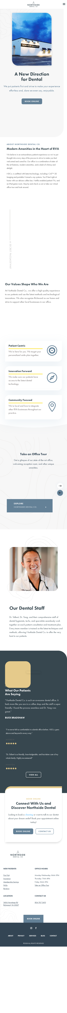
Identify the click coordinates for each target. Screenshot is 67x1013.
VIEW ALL (33, 841)
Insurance (7, 945)
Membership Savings (11, 948)
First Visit (6, 941)
